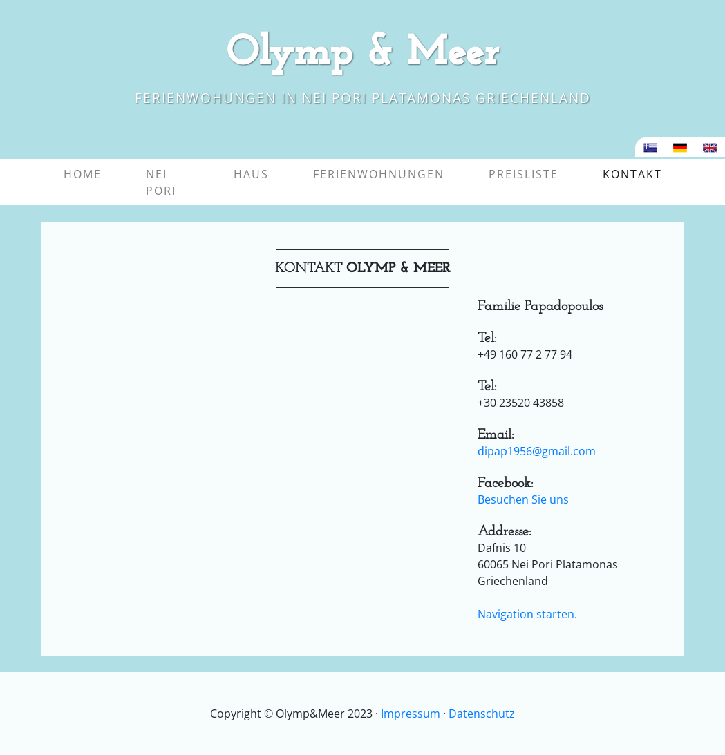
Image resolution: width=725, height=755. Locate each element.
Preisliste (523, 174)
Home (83, 174)
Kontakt (635, 174)
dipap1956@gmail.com (537, 451)
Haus (251, 174)
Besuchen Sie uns (523, 499)
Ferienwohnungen (378, 174)
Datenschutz (482, 713)
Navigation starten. (527, 614)
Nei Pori (161, 182)
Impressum (410, 713)
